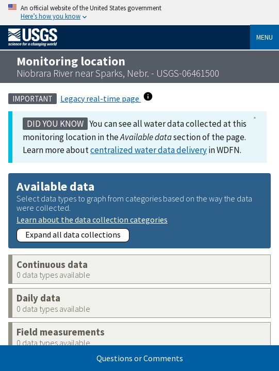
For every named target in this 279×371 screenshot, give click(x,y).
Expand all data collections (73, 234)
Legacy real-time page (100, 98)
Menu (264, 37)
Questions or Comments (139, 358)
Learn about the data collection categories (92, 219)
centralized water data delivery (148, 150)
